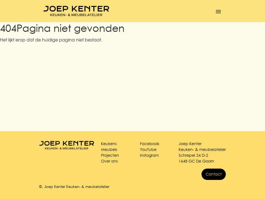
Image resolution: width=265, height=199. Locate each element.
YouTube (148, 149)
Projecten (110, 155)
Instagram (149, 155)
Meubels (109, 149)
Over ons (109, 161)
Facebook (149, 143)
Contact (214, 174)
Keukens (108, 143)
